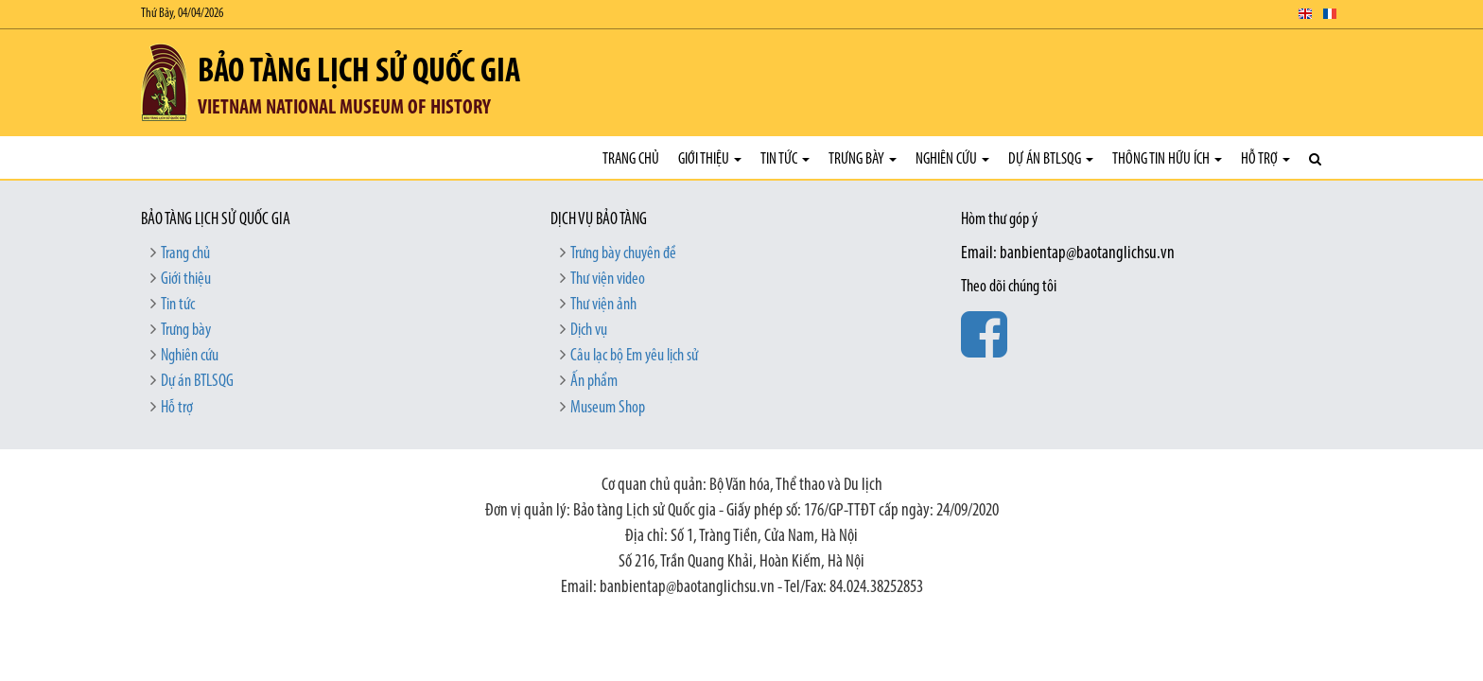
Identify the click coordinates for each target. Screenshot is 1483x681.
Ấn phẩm (594, 382)
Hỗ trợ (1265, 159)
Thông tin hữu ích (1167, 159)
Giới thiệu (710, 159)
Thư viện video (607, 279)
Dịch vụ (588, 331)
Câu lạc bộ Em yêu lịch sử (634, 356)
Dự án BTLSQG (1050, 159)
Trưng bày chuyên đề (623, 254)
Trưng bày (863, 159)
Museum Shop (607, 408)
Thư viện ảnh (603, 305)
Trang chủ (630, 159)
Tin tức (785, 159)
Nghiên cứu (952, 159)
